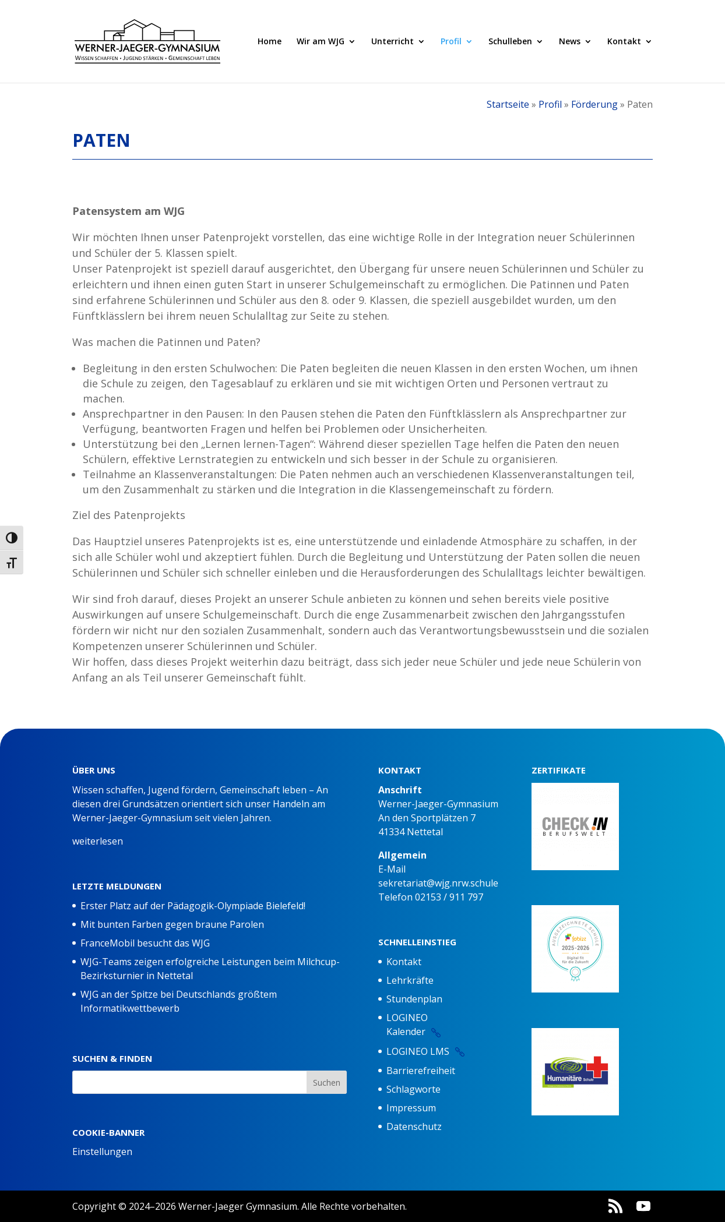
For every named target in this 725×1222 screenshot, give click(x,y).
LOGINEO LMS (417, 1051)
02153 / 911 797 (449, 897)
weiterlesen (97, 841)
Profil (451, 42)
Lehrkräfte (410, 980)
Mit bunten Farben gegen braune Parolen (172, 924)
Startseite (508, 104)
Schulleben (510, 42)
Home (269, 42)
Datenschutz (414, 1126)
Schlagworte (413, 1089)
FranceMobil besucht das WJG (145, 943)
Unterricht (392, 42)
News (569, 42)
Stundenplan (414, 999)
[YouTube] (643, 1206)
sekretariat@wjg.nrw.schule (438, 883)
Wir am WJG (320, 42)
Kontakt (624, 42)
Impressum (411, 1107)
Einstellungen (102, 1151)
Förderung (594, 104)
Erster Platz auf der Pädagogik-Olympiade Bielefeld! (192, 905)
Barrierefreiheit (420, 1070)
